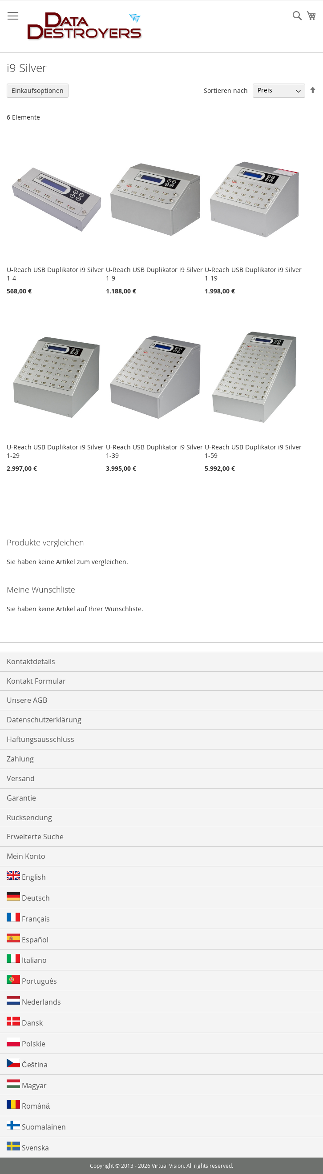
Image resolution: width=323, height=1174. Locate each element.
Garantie (21, 798)
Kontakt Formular (36, 681)
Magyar (27, 1084)
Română (28, 1105)
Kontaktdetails (31, 661)
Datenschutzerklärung (44, 720)
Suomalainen (36, 1126)
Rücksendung (29, 817)
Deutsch (28, 897)
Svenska (28, 1147)
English (26, 876)
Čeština (27, 1064)
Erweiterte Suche (35, 836)
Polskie (26, 1043)
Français (28, 918)
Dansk (25, 1022)
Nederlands (34, 1001)
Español (27, 939)
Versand (21, 778)
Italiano (27, 959)
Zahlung (20, 759)
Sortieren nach (226, 90)
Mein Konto (26, 856)
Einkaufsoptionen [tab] (38, 90)
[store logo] (84, 27)
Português (32, 980)
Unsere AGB (27, 700)
